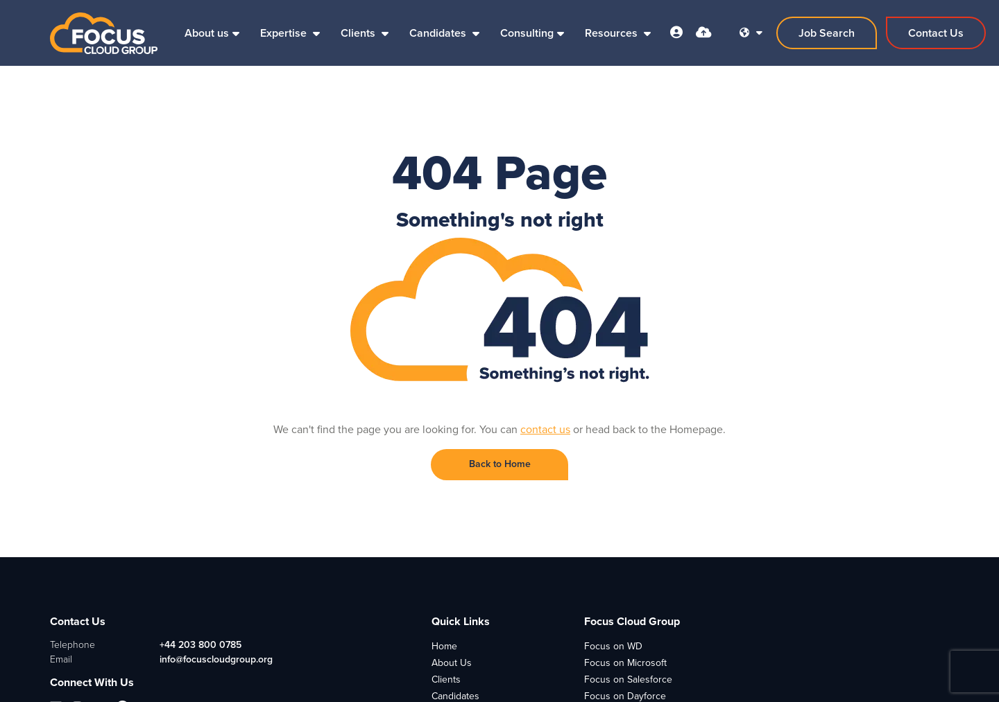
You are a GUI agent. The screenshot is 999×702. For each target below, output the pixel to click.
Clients (359, 33)
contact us (545, 429)
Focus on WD (613, 646)
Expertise (284, 33)
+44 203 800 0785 (200, 645)
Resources (612, 33)
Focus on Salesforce (628, 679)
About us (207, 33)
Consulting (527, 33)
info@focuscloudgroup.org (216, 659)
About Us (452, 663)
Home (444, 646)
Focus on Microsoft (625, 663)
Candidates (439, 33)
